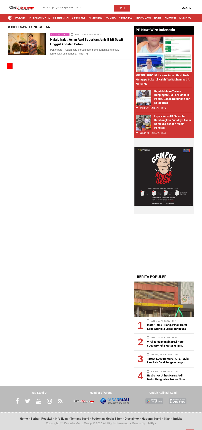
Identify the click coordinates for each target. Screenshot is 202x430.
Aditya (151, 423)
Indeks (177, 418)
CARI (122, 8)
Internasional (39, 18)
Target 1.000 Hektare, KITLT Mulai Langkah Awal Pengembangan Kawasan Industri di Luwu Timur (168, 363)
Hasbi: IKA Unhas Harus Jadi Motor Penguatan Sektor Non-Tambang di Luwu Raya (166, 380)
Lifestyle (78, 18)
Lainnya (185, 18)
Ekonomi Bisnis (60, 35)
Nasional (95, 18)
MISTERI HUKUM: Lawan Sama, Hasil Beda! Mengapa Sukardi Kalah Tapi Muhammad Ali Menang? (163, 79)
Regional (125, 18)
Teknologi (143, 18)
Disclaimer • (133, 418)
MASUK (186, 8)
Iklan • (168, 418)
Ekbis (157, 18)
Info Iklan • (62, 418)
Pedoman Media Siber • (108, 418)
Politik (110, 18)
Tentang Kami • (81, 418)
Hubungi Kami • (153, 418)
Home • (25, 418)
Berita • (36, 418)
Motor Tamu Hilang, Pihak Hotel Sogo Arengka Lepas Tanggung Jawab (167, 329)
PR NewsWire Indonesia (155, 30)
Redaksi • (48, 418)
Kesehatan (61, 18)
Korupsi (170, 18)
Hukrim (20, 18)
